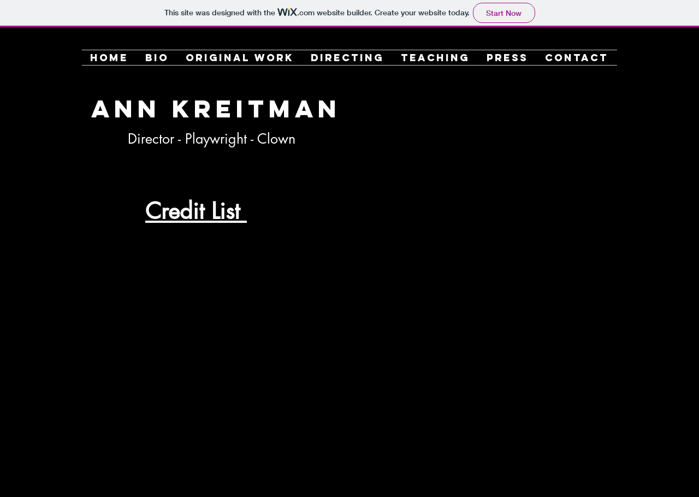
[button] (240, 57)
